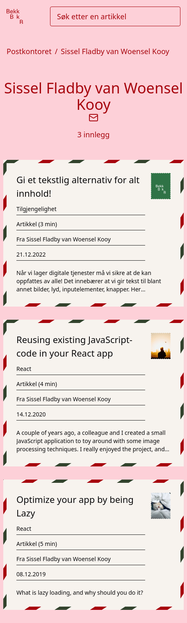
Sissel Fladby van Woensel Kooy (115, 51)
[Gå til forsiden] (15, 16)
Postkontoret (29, 51)
